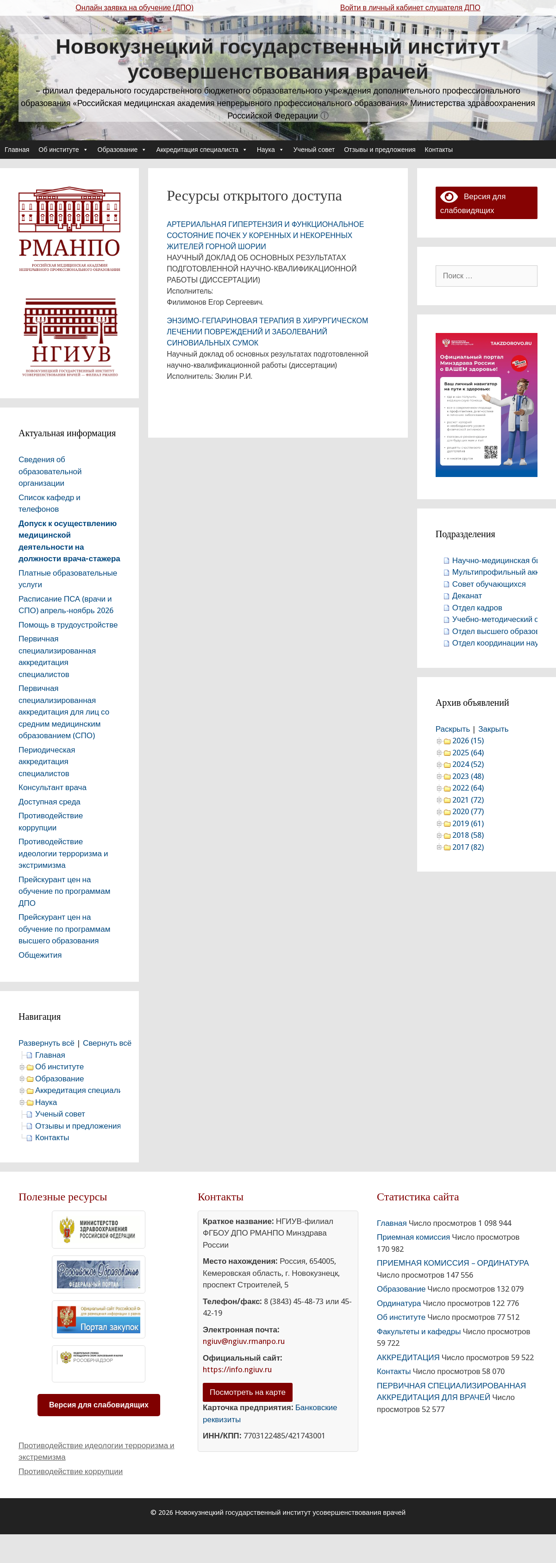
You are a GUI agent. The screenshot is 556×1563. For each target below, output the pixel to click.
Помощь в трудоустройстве (68, 624)
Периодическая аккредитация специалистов (47, 761)
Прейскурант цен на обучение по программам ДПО (64, 891)
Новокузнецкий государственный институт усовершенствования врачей (278, 59)
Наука (270, 149)
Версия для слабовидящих (99, 1404)
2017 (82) (468, 847)
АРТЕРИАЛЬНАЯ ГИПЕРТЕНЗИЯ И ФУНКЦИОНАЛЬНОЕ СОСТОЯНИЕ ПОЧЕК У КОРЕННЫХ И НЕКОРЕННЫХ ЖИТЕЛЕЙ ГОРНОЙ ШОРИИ (265, 235)
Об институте (63, 149)
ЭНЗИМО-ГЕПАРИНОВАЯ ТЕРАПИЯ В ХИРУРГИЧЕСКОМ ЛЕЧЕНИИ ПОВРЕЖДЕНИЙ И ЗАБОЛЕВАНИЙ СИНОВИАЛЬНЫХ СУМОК (267, 331)
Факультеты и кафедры (419, 1331)
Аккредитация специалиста (201, 149)
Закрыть (493, 729)
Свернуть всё (107, 1043)
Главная (17, 149)
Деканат (467, 595)
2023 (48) (468, 776)
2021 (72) (468, 799)
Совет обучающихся (489, 584)
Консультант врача (53, 787)
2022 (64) (468, 787)
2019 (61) (468, 823)
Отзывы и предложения (379, 149)
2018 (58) (468, 835)
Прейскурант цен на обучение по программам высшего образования (64, 928)
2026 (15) (468, 740)
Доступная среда (50, 801)
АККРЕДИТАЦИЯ (408, 1357)
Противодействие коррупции (71, 1471)
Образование (122, 149)
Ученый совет (314, 149)
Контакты (439, 149)
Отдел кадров (477, 607)
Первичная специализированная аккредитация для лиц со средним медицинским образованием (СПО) (64, 712)
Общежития (40, 955)
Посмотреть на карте (248, 1392)
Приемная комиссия (413, 1237)
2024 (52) (468, 764)
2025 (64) (468, 752)
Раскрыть (453, 729)
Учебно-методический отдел (503, 619)
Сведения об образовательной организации (50, 471)
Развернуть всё (47, 1043)
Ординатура (399, 1303)
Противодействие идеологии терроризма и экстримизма (63, 853)
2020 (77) (468, 811)
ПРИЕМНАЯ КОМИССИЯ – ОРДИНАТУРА (453, 1263)
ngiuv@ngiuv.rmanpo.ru (244, 1341)
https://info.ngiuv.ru (237, 1369)
